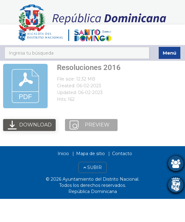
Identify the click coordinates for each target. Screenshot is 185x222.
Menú (169, 53)
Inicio (63, 153)
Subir (92, 167)
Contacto (122, 153)
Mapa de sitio (90, 153)
